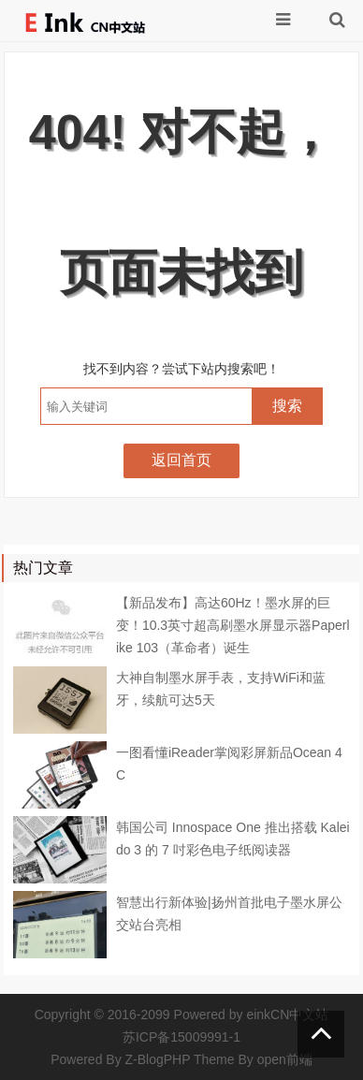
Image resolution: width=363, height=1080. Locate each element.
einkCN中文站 (287, 1014)
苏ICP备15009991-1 (181, 1036)
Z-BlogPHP (158, 1059)
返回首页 (181, 460)
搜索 (287, 406)
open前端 (284, 1059)
